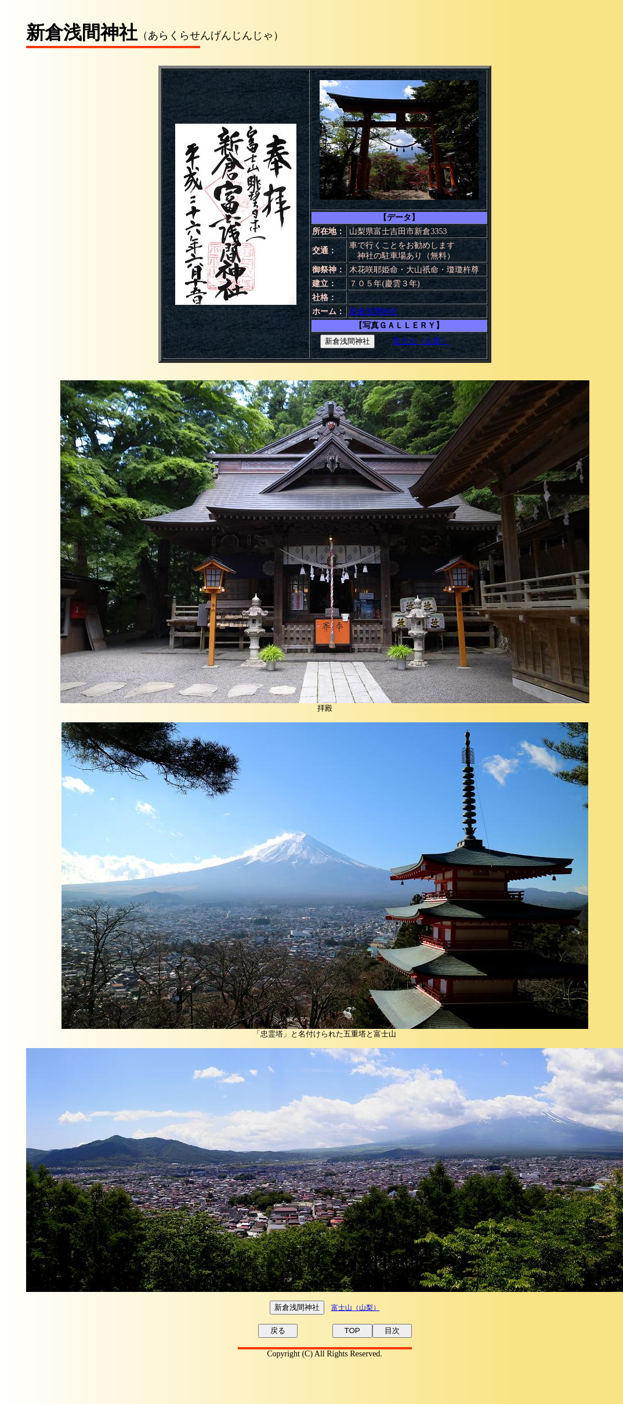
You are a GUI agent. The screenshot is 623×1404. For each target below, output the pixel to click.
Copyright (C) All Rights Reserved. (324, 1353)
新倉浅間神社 (373, 311)
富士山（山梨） (421, 341)
